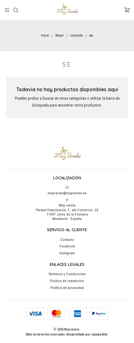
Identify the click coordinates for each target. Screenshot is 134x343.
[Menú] (7, 10)
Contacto (67, 239)
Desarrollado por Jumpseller (87, 334)
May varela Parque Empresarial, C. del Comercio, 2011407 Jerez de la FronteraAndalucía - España (67, 209)
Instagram (67, 253)
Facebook (67, 246)
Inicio (45, 35)
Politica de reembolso (67, 281)
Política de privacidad (67, 288)
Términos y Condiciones (67, 274)
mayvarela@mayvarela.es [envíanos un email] (67, 190)
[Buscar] (16, 10)
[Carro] (127, 10)
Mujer (59, 35)
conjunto (76, 35)
